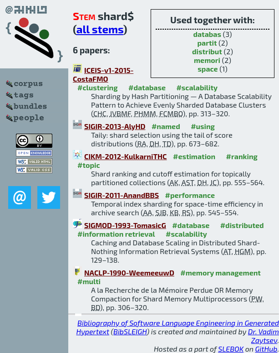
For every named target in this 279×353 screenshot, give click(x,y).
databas (207, 34)
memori (207, 60)
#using (203, 126)
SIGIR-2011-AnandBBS (121, 195)
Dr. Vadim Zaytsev (263, 335)
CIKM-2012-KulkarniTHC (125, 156)
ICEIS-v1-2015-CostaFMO (103, 74)
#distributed (242, 225)
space (208, 68)
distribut (207, 51)
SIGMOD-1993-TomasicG (125, 225)
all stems (99, 29)
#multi (89, 281)
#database (147, 87)
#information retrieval (116, 233)
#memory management (220, 272)
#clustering (97, 87)
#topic (88, 165)
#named (166, 126)
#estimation (194, 156)
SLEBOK (230, 348)
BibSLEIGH (130, 331)
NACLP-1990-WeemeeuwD (129, 272)
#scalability (197, 87)
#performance (190, 195)
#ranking (242, 156)
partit (207, 42)
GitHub (266, 348)
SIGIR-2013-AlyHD (114, 126)
